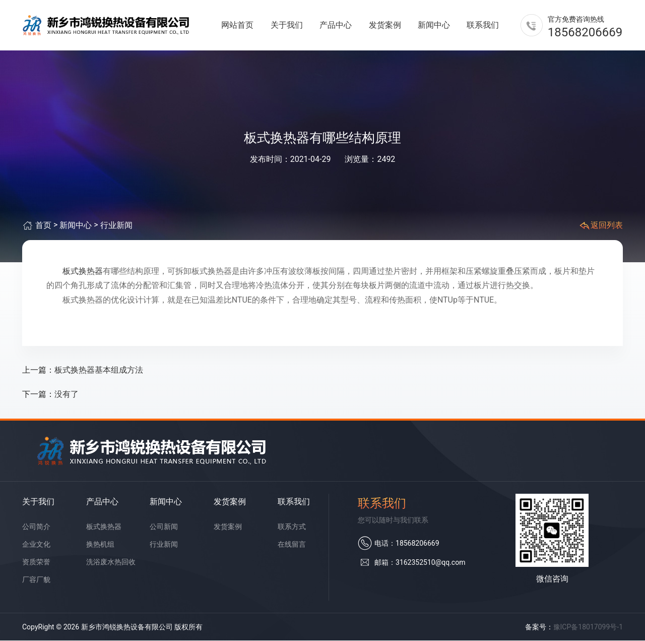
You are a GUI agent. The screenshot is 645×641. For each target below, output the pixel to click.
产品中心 (335, 25)
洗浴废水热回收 (111, 562)
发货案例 (385, 25)
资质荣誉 (36, 562)
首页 (43, 225)
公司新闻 (164, 526)
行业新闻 (116, 225)
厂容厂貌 (36, 579)
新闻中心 (434, 25)
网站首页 (237, 25)
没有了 (66, 394)
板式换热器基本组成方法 (98, 370)
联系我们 (483, 25)
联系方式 (292, 526)
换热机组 (100, 544)
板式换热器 (82, 271)
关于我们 (287, 25)
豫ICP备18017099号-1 (588, 627)
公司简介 (36, 526)
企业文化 (36, 544)
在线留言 (292, 544)
